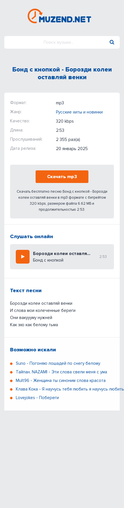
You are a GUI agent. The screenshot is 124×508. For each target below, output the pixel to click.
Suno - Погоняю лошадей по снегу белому (58, 363)
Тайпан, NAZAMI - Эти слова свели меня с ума (61, 371)
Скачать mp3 (62, 177)
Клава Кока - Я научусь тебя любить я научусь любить (70, 389)
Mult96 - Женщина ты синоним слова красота (61, 380)
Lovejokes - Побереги (37, 397)
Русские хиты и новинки (79, 112)
